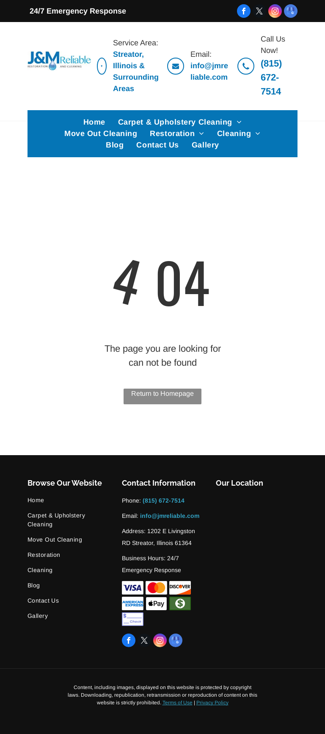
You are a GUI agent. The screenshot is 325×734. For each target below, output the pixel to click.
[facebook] (244, 11)
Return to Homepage (162, 393)
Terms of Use (177, 703)
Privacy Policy (212, 703)
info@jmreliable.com (169, 515)
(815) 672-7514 (271, 77)
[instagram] (275, 11)
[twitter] (259, 11)
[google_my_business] (290, 11)
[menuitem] (94, 122)
